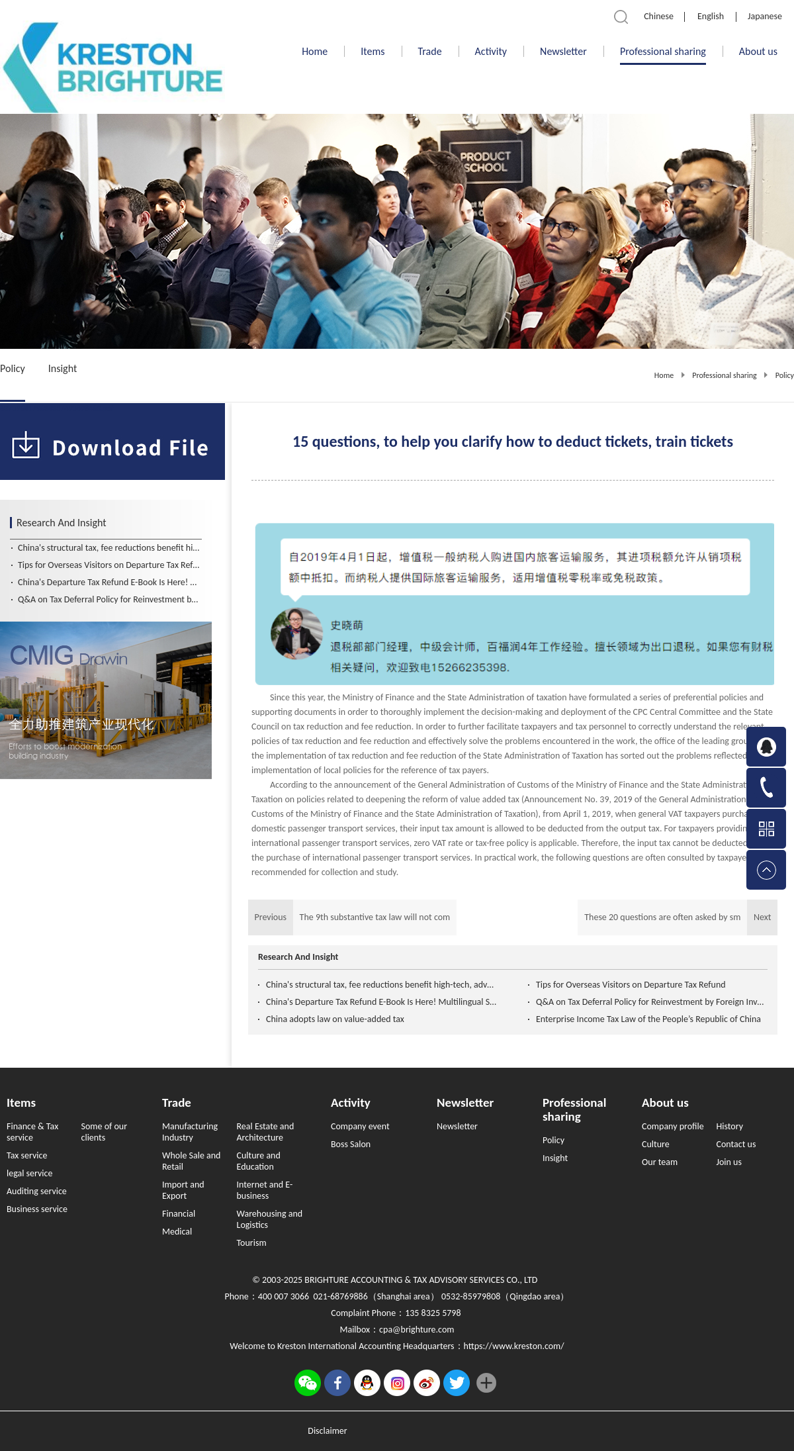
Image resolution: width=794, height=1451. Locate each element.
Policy (784, 375)
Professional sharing (724, 375)
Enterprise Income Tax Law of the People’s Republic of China (648, 1019)
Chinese (659, 16)
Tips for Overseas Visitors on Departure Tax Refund (631, 984)
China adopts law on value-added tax (335, 1019)
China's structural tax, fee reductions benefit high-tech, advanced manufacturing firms (382, 984)
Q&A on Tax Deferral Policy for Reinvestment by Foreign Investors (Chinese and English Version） (652, 1001)
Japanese (765, 16)
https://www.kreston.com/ (514, 1346)
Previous (352, 917)
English (710, 16)
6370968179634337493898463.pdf (56, 408)
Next (677, 917)
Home (315, 51)
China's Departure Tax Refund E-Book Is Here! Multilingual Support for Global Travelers (382, 1001)
